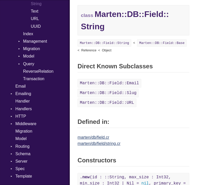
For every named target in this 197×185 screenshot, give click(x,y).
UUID (36, 26)
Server (21, 161)
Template (23, 176)
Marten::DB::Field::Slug (108, 93)
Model (28, 56)
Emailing (23, 93)
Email (20, 86)
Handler (22, 101)
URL (35, 18)
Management (35, 41)
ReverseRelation (38, 71)
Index (28, 34)
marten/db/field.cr (93, 137)
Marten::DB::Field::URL (107, 102)
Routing (22, 146)
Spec (20, 168)
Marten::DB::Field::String (104, 43)
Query (28, 64)
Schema (23, 154)
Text (34, 11)
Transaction (33, 79)
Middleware (25, 124)
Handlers (23, 109)
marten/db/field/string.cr (98, 143)
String (36, 4)
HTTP (20, 116)
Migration (31, 49)
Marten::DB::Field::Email (109, 83)
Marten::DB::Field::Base (162, 43)
